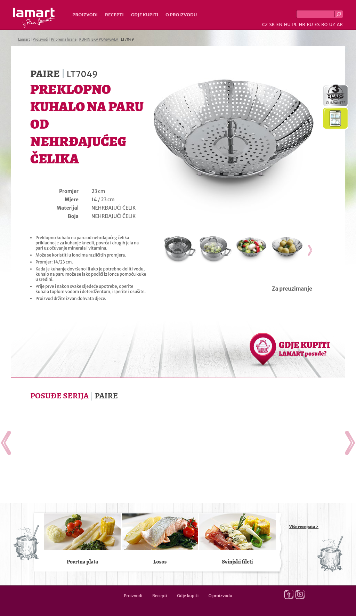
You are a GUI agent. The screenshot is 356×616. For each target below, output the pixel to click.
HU (287, 24)
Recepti (114, 15)
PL (294, 24)
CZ (265, 24)
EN (279, 24)
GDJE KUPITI (304, 348)
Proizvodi (85, 15)
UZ (332, 24)
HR (302, 24)
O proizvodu (181, 15)
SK (272, 24)
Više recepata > (303, 526)
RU (310, 24)
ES (317, 24)
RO (324, 24)
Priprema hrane (63, 39)
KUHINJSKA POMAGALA (99, 39)
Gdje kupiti (144, 15)
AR (340, 24)
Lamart (34, 18)
